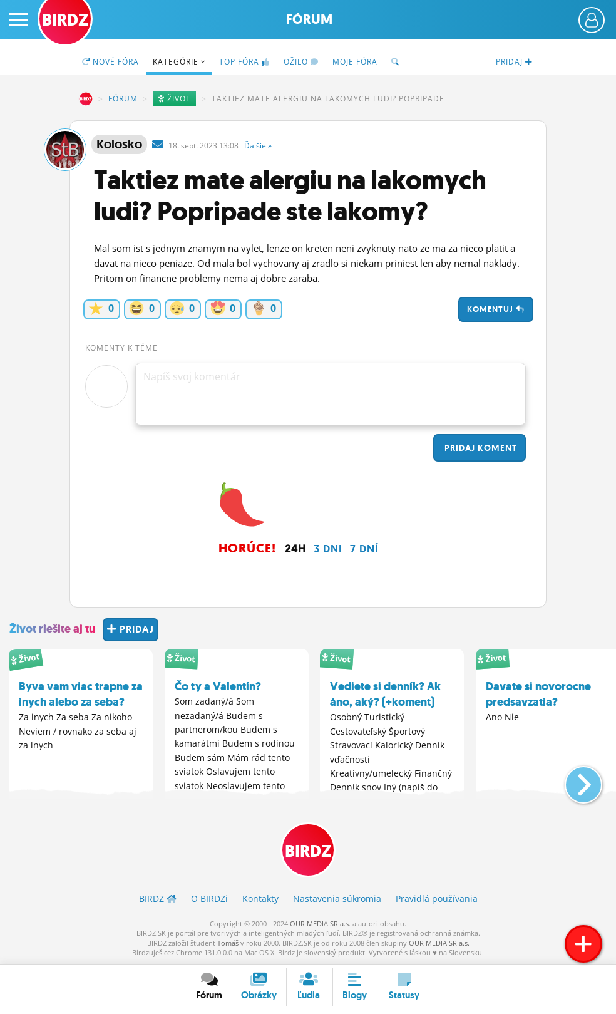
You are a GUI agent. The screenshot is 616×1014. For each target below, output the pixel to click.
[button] (573, 780)
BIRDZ (85, 98)
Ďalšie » (258, 145)
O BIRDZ (209, 898)
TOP (244, 61)
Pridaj (479, 447)
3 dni (328, 549)
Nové (110, 61)
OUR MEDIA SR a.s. (320, 923)
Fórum (309, 19)
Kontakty (260, 898)
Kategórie (179, 61)
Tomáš (228, 943)
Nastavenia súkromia (337, 898)
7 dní (364, 549)
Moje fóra (354, 61)
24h (295, 549)
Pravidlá (437, 898)
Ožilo (301, 61)
